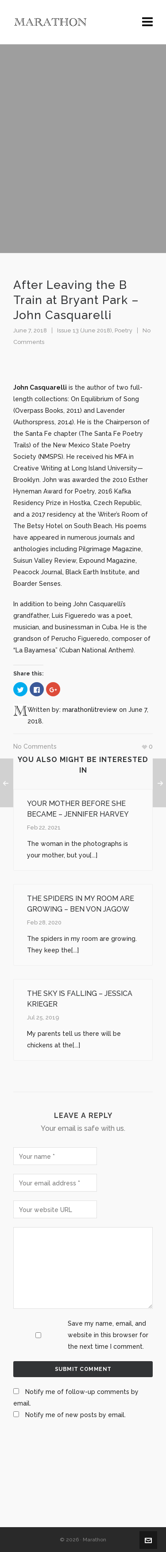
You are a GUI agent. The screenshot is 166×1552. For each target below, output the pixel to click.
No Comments (35, 746)
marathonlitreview (89, 709)
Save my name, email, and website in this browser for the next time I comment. (108, 1335)
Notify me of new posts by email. (75, 1414)
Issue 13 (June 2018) (84, 330)
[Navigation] (147, 22)
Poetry (123, 330)
